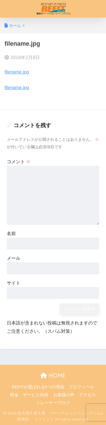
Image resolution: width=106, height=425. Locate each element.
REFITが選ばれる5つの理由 (38, 387)
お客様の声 (63, 395)
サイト (13, 282)
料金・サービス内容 (29, 395)
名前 (11, 233)
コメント (19, 161)
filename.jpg (17, 72)
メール (13, 258)
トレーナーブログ (53, 403)
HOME (53, 375)
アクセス (87, 395)
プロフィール (81, 387)
